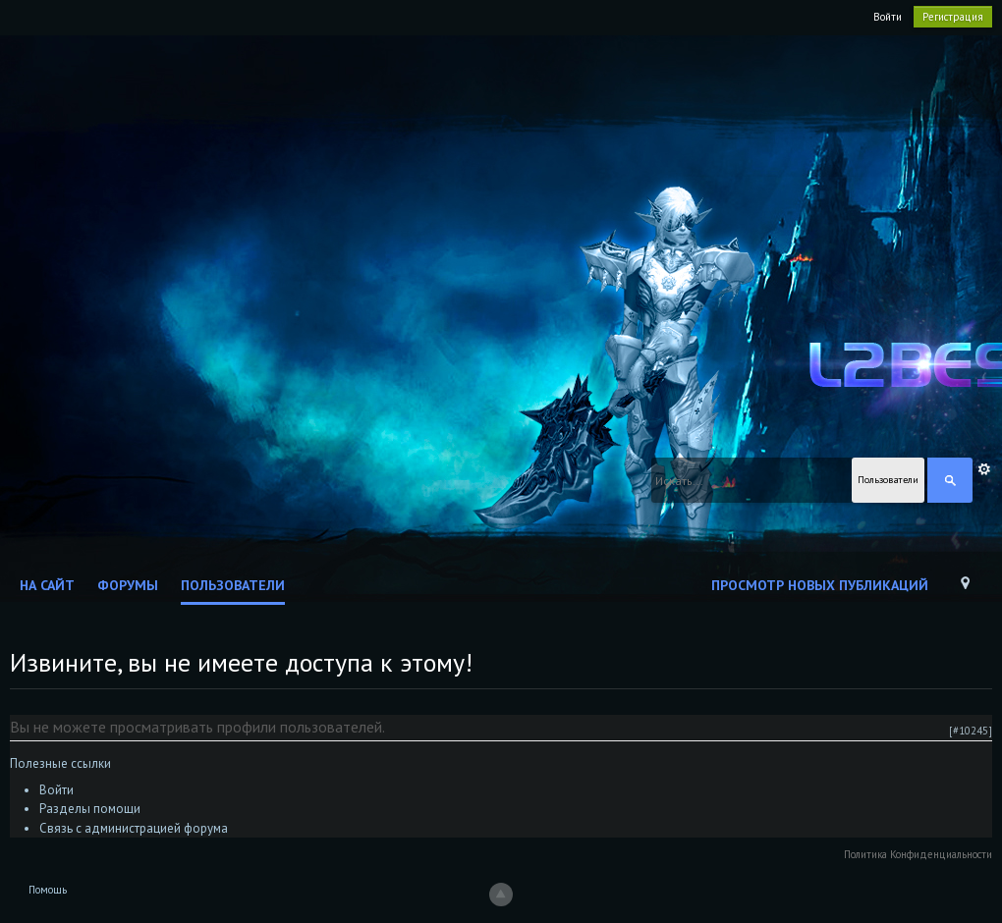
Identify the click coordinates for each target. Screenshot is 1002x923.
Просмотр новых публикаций (819, 585)
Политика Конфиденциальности (918, 854)
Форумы (127, 585)
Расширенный (984, 469)
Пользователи (233, 585)
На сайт (47, 585)
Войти (887, 17)
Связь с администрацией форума (133, 828)
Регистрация (952, 17)
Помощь (47, 889)
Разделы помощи (89, 808)
